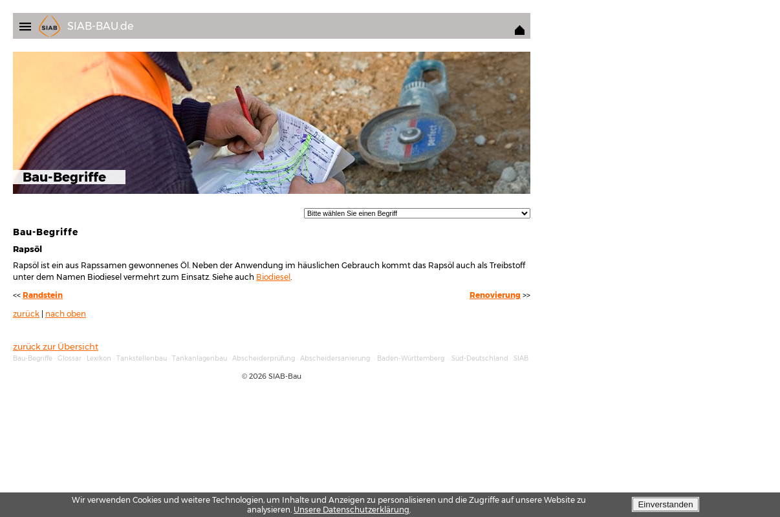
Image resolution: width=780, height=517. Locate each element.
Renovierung (495, 295)
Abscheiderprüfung (263, 358)
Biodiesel (273, 277)
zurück (26, 314)
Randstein (43, 295)
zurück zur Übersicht (55, 346)
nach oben (65, 314)
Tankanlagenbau (199, 358)
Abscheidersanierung (335, 358)
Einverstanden (665, 504)
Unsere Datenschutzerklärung (351, 509)
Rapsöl (27, 249)
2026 (257, 376)
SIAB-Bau (284, 376)
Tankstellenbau (141, 358)
